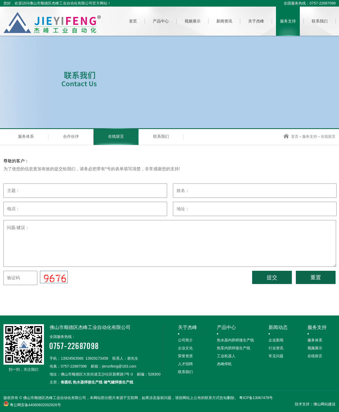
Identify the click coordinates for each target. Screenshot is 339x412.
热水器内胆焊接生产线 (235, 340)
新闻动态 (278, 327)
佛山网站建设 (324, 404)
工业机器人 (226, 356)
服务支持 (309, 136)
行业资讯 (276, 348)
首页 (290, 136)
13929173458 (97, 358)
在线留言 (116, 136)
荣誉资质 (185, 356)
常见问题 (276, 356)
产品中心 (226, 327)
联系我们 (161, 136)
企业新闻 (276, 340)
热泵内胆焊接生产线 (233, 348)
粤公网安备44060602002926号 (35, 405)
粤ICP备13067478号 (256, 398)
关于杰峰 (187, 327)
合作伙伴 (71, 136)
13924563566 (72, 358)
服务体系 (26, 136)
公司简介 (185, 340)
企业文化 (185, 348)
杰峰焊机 (224, 364)
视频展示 (314, 348)
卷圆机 (66, 382)
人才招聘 (185, 364)
